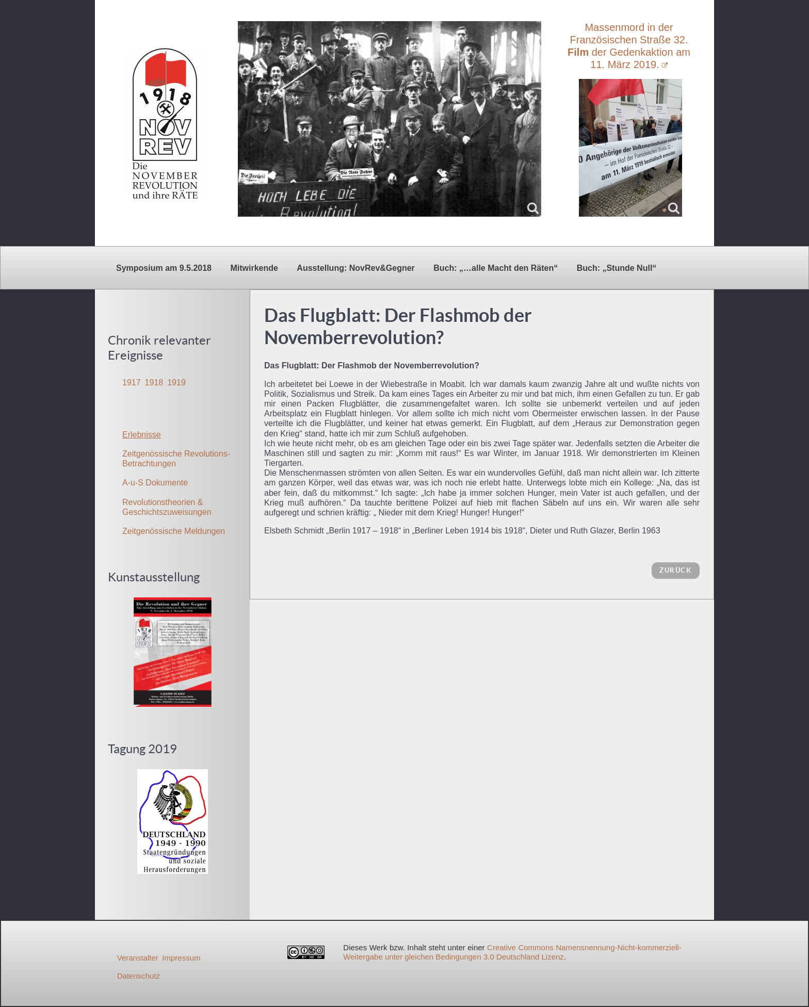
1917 (131, 382)
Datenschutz (138, 975)
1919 (176, 382)
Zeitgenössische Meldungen (173, 531)
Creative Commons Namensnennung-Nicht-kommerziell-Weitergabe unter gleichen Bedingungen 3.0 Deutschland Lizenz (512, 952)
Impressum (181, 957)
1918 (154, 382)
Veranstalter (137, 957)
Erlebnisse (141, 434)
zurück (675, 570)
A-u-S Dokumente (155, 482)
